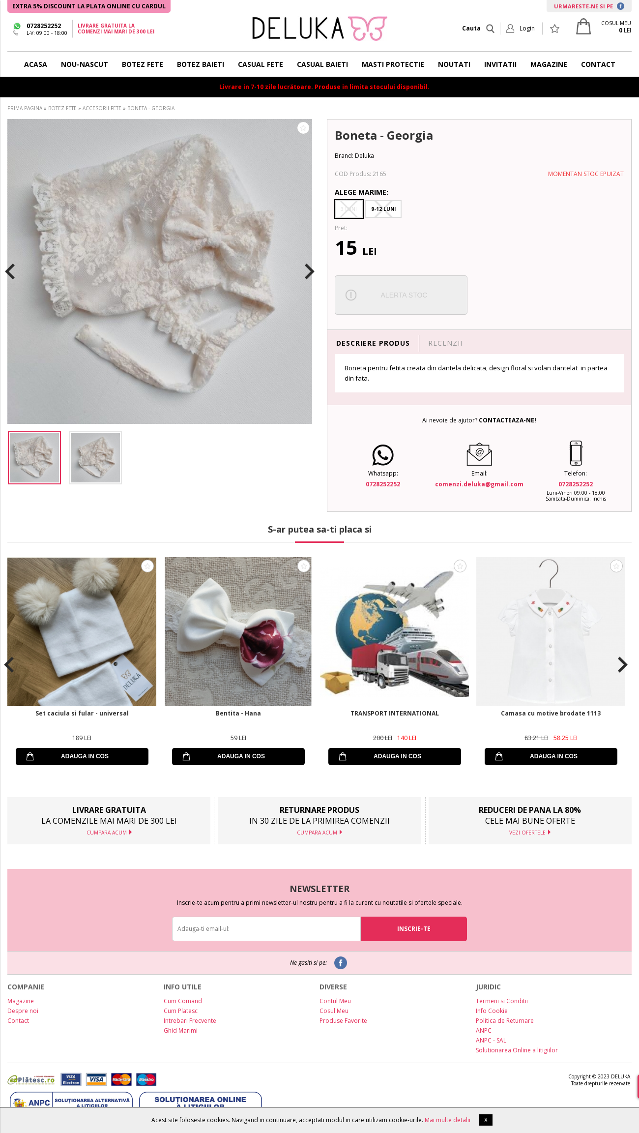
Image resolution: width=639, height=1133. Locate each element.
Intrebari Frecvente (190, 1020)
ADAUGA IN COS (85, 756)
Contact (18, 1020)
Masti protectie (393, 64)
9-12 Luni (383, 209)
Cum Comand (183, 1001)
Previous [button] (10, 271)
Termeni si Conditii (502, 1001)
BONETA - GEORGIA (150, 108)
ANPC (484, 1030)
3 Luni (349, 209)
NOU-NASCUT (84, 64)
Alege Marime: (361, 192)
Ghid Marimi (181, 1030)
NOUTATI (454, 64)
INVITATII (500, 64)
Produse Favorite (343, 1020)
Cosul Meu (334, 1011)
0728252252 (44, 26)
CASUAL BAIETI (322, 64)
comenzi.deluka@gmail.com (479, 484)
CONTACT (598, 64)
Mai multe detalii (447, 1120)
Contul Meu (335, 1001)
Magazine (20, 1001)
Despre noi (22, 1011)
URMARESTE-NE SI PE (589, 6)
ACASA (35, 64)
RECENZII (445, 343)
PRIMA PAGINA (24, 108)
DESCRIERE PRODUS (373, 343)
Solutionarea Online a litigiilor (517, 1050)
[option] (159, 271)
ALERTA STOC (404, 295)
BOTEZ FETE (142, 64)
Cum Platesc (181, 1011)
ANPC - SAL (491, 1040)
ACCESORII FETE (102, 108)
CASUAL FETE (260, 64)
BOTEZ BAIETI (200, 64)
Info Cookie (492, 1011)
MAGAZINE (548, 64)
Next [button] (310, 271)
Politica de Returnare (505, 1020)
